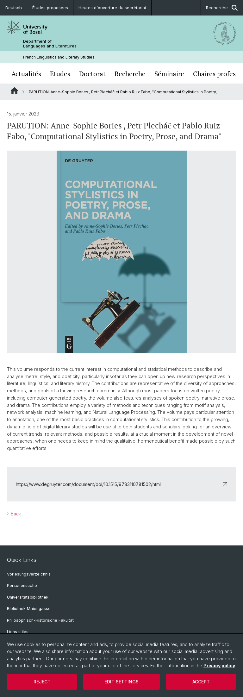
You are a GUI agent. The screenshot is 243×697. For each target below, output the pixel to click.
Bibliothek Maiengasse (29, 608)
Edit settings (121, 681)
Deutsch (13, 7)
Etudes (60, 74)
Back (15, 513)
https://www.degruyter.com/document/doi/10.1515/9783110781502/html (121, 484)
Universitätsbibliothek (27, 597)
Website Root (14, 90)
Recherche (130, 74)
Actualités (26, 74)
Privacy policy (219, 665)
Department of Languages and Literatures (50, 43)
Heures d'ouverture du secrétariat (112, 7)
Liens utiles (17, 631)
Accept (201, 681)
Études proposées (50, 7)
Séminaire (169, 74)
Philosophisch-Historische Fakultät (40, 620)
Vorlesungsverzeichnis (29, 574)
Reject (42, 681)
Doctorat (92, 74)
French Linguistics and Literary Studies (59, 57)
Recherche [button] (222, 8)
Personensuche (22, 585)
